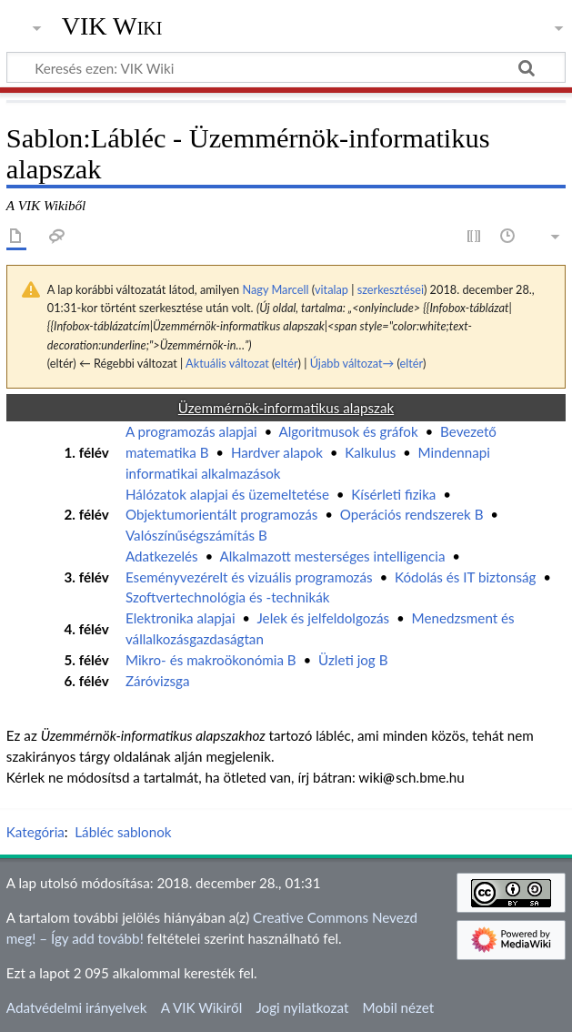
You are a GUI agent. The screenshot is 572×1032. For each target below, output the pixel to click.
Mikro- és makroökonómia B (210, 660)
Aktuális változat (227, 363)
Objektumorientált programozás (221, 514)
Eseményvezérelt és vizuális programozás (249, 577)
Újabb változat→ (352, 363)
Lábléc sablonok (123, 832)
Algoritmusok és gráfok (347, 431)
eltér (286, 363)
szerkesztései (390, 289)
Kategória (35, 832)
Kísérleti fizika (393, 494)
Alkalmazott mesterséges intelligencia (333, 556)
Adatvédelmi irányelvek (76, 1007)
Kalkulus (370, 452)
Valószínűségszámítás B (196, 535)
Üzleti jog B (352, 660)
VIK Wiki (112, 26)
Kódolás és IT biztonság (465, 577)
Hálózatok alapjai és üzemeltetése (227, 494)
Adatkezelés (161, 556)
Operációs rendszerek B (412, 514)
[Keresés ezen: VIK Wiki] (286, 67)
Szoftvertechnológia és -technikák (227, 597)
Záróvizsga (157, 681)
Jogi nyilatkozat (302, 1007)
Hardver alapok (277, 452)
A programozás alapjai (191, 431)
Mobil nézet (399, 1007)
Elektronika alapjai (180, 618)
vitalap (331, 289)
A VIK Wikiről (201, 1007)
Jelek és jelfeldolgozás (322, 618)
